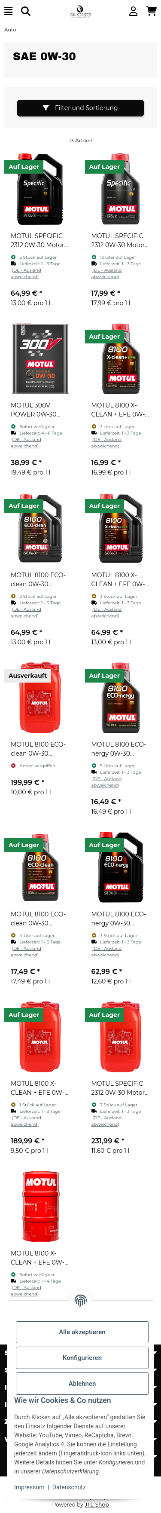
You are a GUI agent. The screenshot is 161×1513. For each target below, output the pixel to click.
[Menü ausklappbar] (8, 11)
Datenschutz (69, 1487)
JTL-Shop (97, 1504)
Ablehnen (82, 1383)
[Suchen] (25, 11)
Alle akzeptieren (82, 1332)
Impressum (29, 1487)
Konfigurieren (82, 1358)
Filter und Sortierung (80, 108)
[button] (133, 11)
